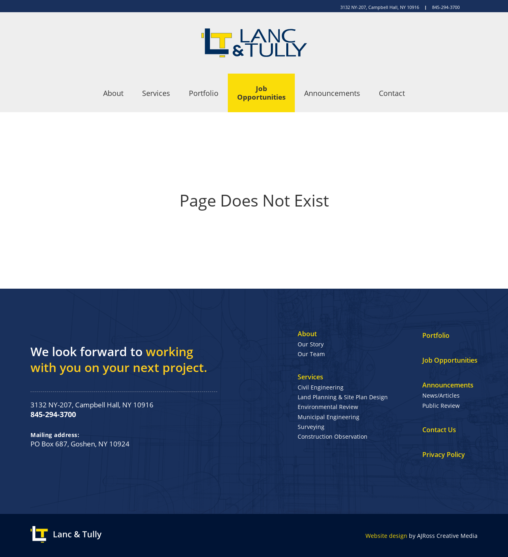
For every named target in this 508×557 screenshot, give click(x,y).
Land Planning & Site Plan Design (343, 397)
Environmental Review (328, 407)
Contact (392, 93)
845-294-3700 (446, 7)
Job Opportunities (261, 92)
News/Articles (441, 395)
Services (156, 93)
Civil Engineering (321, 387)
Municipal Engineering (328, 417)
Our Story (311, 344)
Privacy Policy (443, 454)
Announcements (332, 93)
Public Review (441, 405)
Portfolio (203, 93)
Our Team (311, 354)
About (113, 93)
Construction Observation (332, 436)
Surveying (311, 427)
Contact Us (439, 429)
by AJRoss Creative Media (421, 536)
